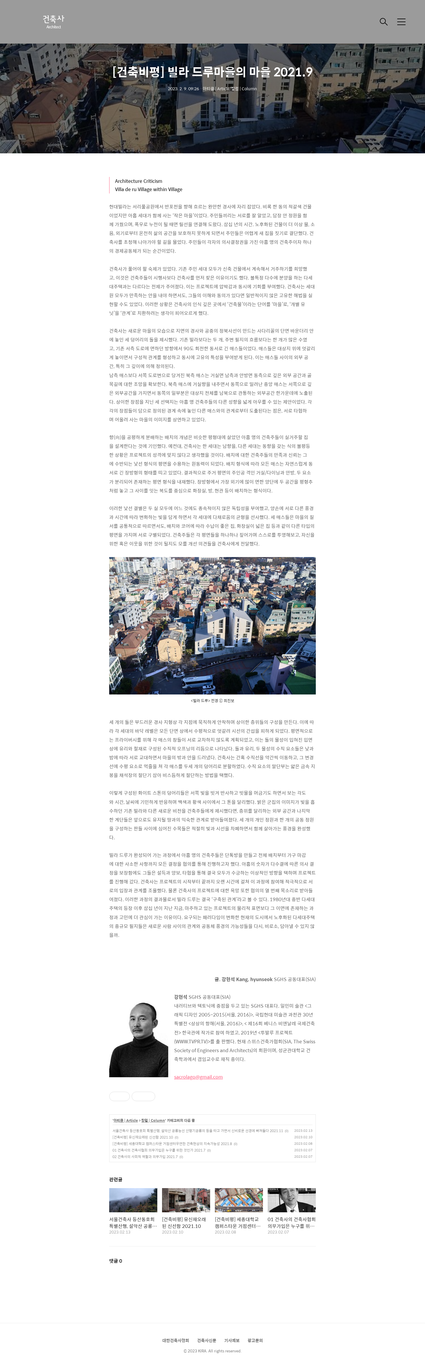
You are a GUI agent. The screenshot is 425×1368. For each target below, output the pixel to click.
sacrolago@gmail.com (198, 1076)
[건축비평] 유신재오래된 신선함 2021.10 (142, 1137)
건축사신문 (206, 1340)
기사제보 (232, 1340)
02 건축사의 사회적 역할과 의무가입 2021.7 (145, 1156)
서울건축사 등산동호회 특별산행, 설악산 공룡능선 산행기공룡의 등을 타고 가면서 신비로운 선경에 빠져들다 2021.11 (197, 1130)
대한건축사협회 (175, 1340)
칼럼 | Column (153, 1120)
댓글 (115, 1260)
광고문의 (255, 1340)
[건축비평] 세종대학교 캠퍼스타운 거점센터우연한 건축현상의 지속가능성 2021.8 (172, 1143)
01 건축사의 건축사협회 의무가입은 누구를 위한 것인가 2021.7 (158, 1150)
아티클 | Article (126, 1120)
